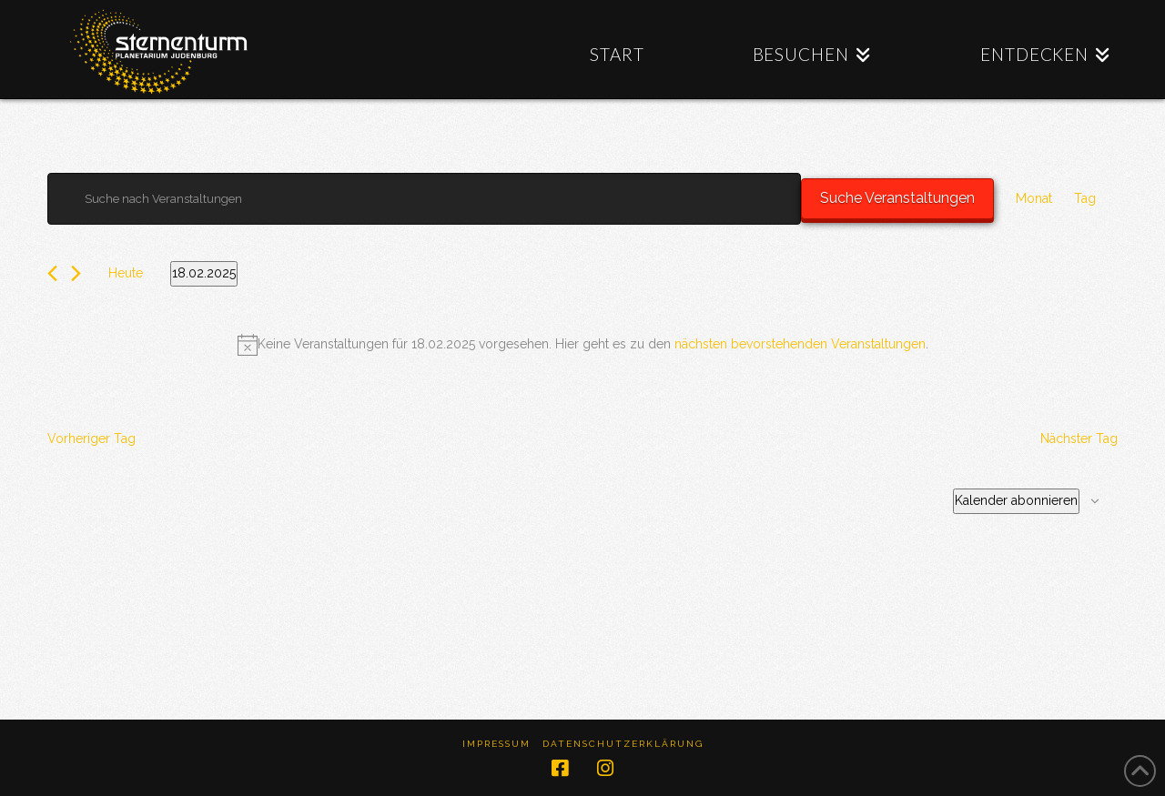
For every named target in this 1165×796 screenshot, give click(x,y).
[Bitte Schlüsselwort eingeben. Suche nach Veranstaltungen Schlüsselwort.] (424, 199)
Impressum (496, 744)
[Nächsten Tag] (76, 273)
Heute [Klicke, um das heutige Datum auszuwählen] (125, 273)
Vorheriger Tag (91, 438)
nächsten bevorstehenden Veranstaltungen (800, 344)
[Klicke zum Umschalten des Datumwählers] (204, 274)
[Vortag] (52, 273)
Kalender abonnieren (1016, 500)
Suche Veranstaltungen (897, 198)
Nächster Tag (1079, 438)
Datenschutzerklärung (623, 744)
